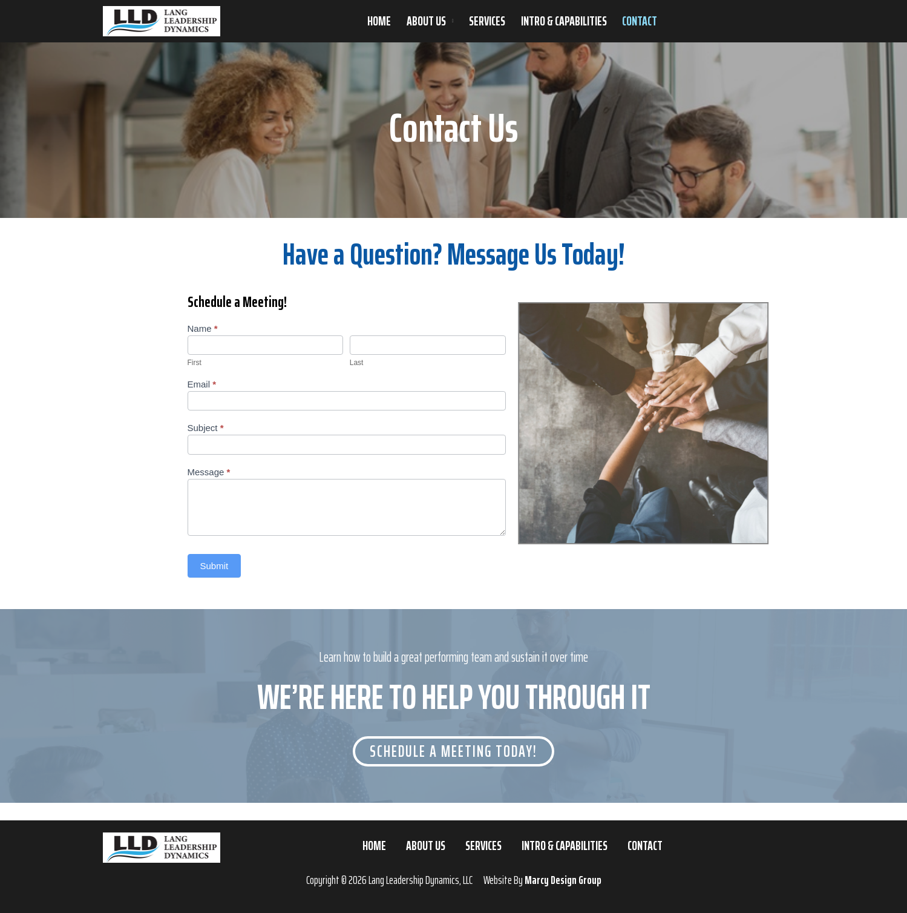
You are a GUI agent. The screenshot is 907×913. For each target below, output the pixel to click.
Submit (214, 566)
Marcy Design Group (563, 880)
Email (202, 384)
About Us (426, 21)
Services (487, 21)
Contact (639, 21)
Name (203, 328)
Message (209, 472)
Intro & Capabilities (564, 21)
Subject (206, 428)
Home (379, 21)
